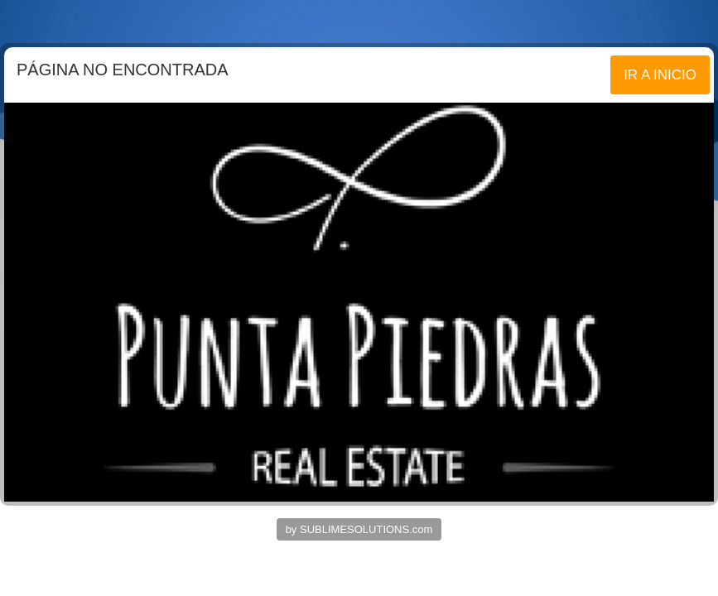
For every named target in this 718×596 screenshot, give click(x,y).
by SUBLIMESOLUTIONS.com (359, 529)
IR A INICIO (660, 75)
